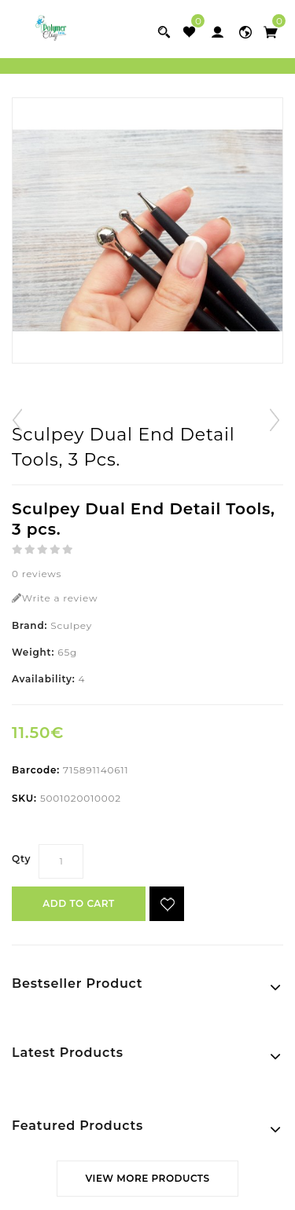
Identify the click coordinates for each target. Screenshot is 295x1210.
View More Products (147, 1178)
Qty (21, 859)
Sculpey (71, 625)
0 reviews (36, 573)
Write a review (55, 598)
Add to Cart (78, 903)
